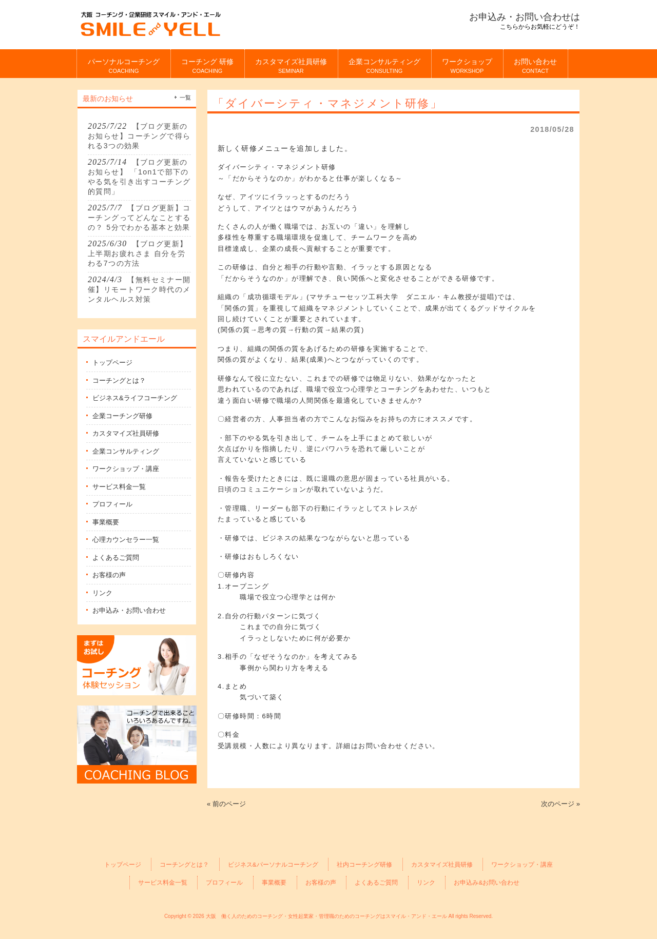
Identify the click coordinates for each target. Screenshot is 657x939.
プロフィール (112, 504)
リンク (102, 593)
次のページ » (560, 804)
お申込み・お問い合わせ (129, 610)
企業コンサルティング (125, 451)
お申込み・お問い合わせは (524, 17)
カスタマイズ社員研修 (125, 433)
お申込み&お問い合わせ (486, 882)
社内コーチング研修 (364, 864)
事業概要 (105, 522)
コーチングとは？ (119, 380)
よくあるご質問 (115, 557)
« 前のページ (226, 804)
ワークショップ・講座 (125, 469)
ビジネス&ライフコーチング (134, 398)
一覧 (185, 97)
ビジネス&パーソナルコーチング (273, 864)
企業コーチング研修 (122, 416)
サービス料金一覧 (119, 487)
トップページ (112, 362)
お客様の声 (109, 575)
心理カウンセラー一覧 (125, 539)
